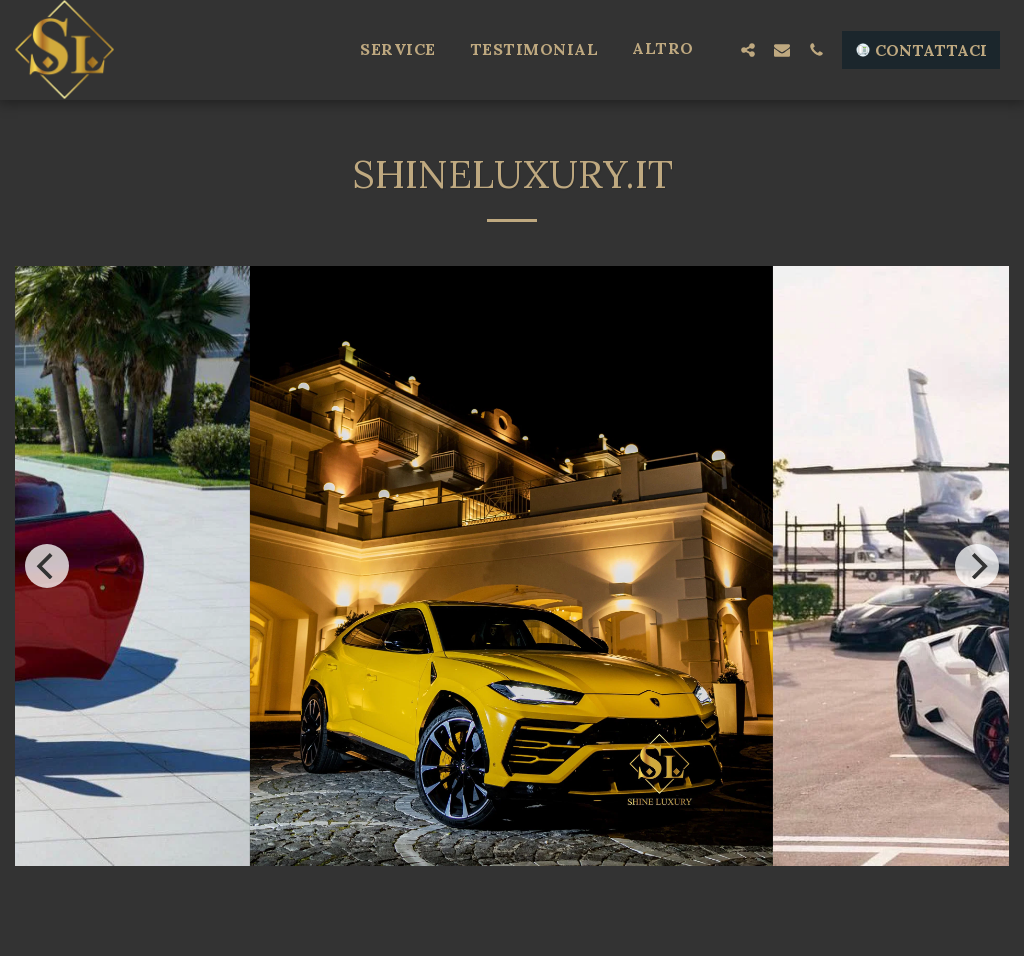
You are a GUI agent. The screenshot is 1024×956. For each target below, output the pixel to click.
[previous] (47, 566)
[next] (977, 566)
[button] (748, 49)
